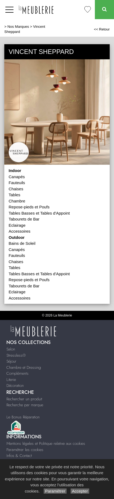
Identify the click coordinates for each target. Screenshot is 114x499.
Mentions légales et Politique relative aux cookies (45, 443)
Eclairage (17, 225)
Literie (11, 380)
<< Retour (102, 29)
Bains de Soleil (22, 243)
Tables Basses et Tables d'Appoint (39, 213)
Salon (10, 349)
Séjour (11, 361)
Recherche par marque (24, 405)
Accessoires (19, 231)
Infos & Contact (19, 456)
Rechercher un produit (24, 399)
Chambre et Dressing (23, 367)
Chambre (17, 201)
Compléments (17, 373)
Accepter (80, 491)
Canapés (17, 176)
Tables (14, 194)
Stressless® (16, 355)
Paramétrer (55, 491)
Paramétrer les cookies (24, 450)
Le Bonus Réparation (23, 417)
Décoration (15, 385)
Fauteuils (17, 182)
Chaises (16, 189)
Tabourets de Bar (24, 219)
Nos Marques (18, 27)
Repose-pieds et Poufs (29, 207)
